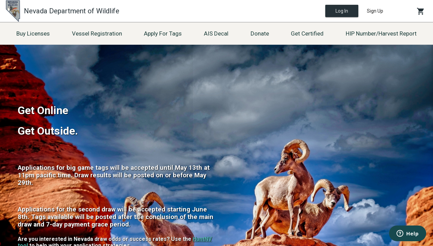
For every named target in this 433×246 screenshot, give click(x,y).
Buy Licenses (33, 33)
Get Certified (307, 33)
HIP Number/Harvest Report (381, 33)
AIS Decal (216, 33)
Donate (260, 33)
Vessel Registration (97, 33)
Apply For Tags (163, 33)
